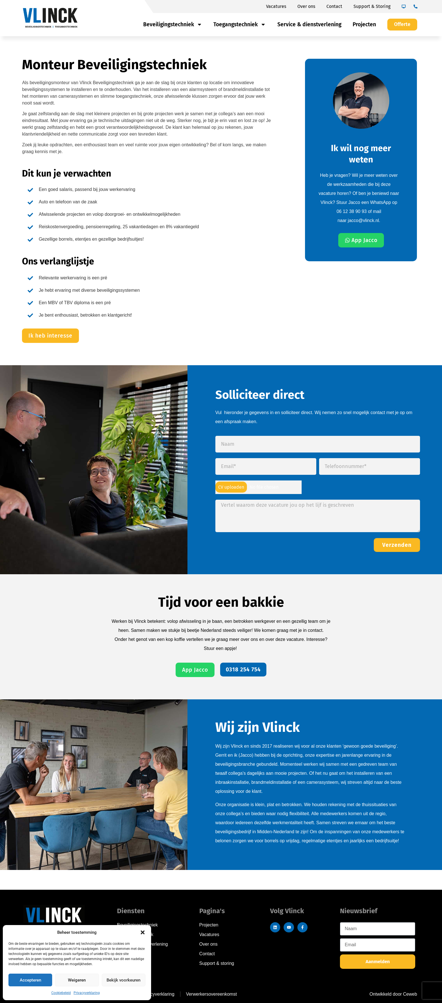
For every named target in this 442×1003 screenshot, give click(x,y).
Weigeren (77, 980)
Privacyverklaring (87, 993)
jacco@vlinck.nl (363, 220)
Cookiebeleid (61, 993)
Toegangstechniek (239, 24)
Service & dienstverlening (309, 24)
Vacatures (276, 6)
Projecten (364, 24)
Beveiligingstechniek (172, 24)
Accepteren (30, 980)
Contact (334, 6)
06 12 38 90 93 (352, 211)
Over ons (306, 6)
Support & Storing (371, 6)
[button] (142, 932)
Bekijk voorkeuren (123, 980)
